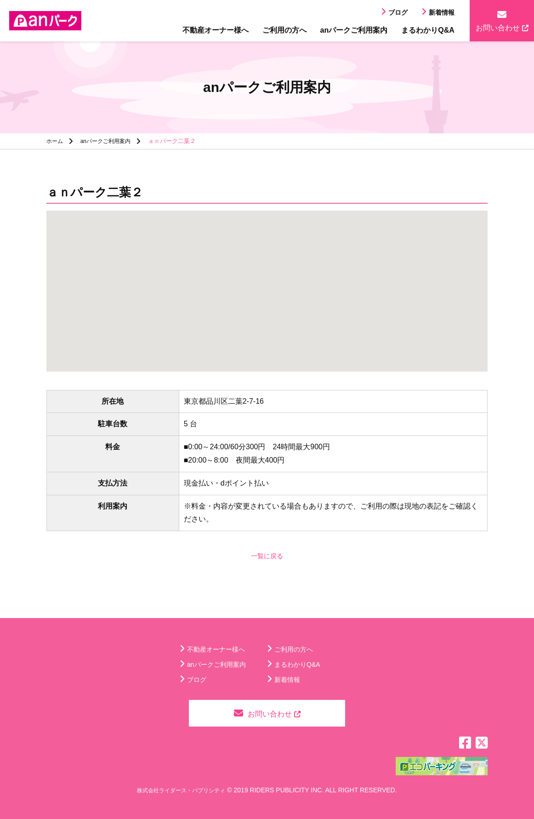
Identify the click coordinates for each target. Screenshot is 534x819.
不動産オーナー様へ (215, 30)
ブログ (398, 12)
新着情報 (441, 12)
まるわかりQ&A (427, 30)
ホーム (55, 140)
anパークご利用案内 (354, 30)
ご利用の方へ (284, 30)
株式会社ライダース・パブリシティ (181, 790)
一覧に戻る (267, 556)
